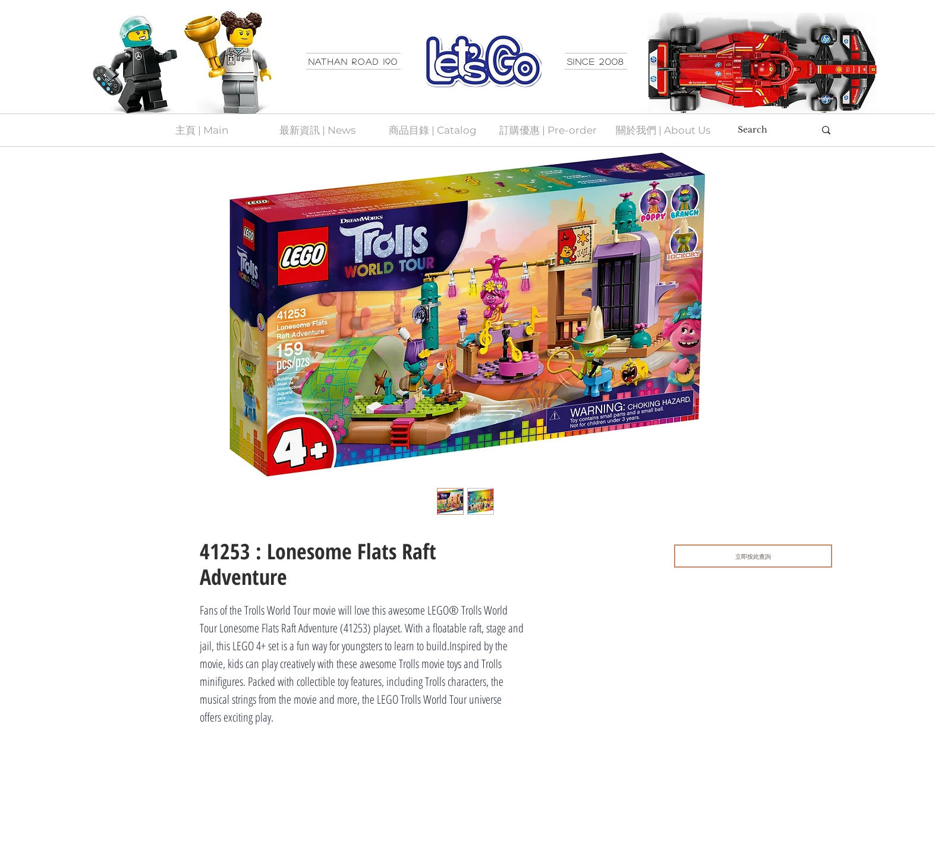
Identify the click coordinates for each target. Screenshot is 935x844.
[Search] (767, 130)
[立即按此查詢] (753, 556)
